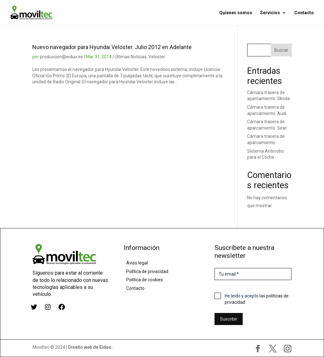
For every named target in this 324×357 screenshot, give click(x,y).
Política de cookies (144, 279)
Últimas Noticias (130, 56)
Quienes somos (235, 12)
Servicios (270, 12)
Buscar (281, 50)
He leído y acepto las (257, 299)
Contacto (304, 12)
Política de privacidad (147, 271)
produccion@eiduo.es (61, 56)
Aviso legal (137, 262)
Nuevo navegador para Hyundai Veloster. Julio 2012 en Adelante (112, 47)
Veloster (156, 56)
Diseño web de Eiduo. (90, 347)
